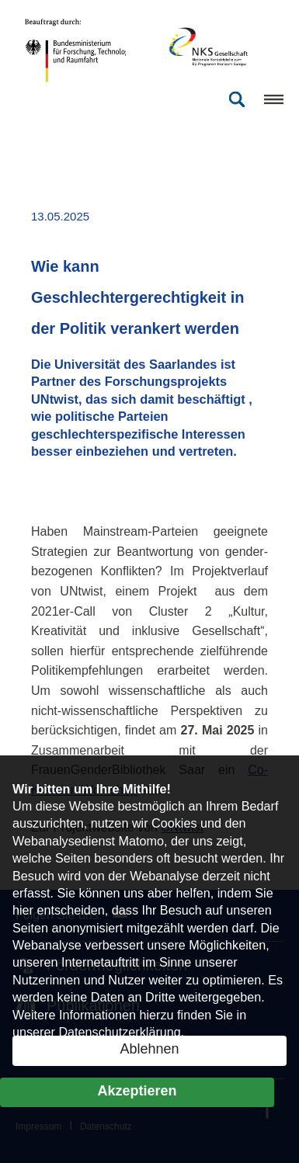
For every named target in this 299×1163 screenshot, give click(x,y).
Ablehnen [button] (149, 1049)
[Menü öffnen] (267, 99)
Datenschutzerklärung (119, 1032)
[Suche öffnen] (236, 99)
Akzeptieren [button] (136, 1091)
